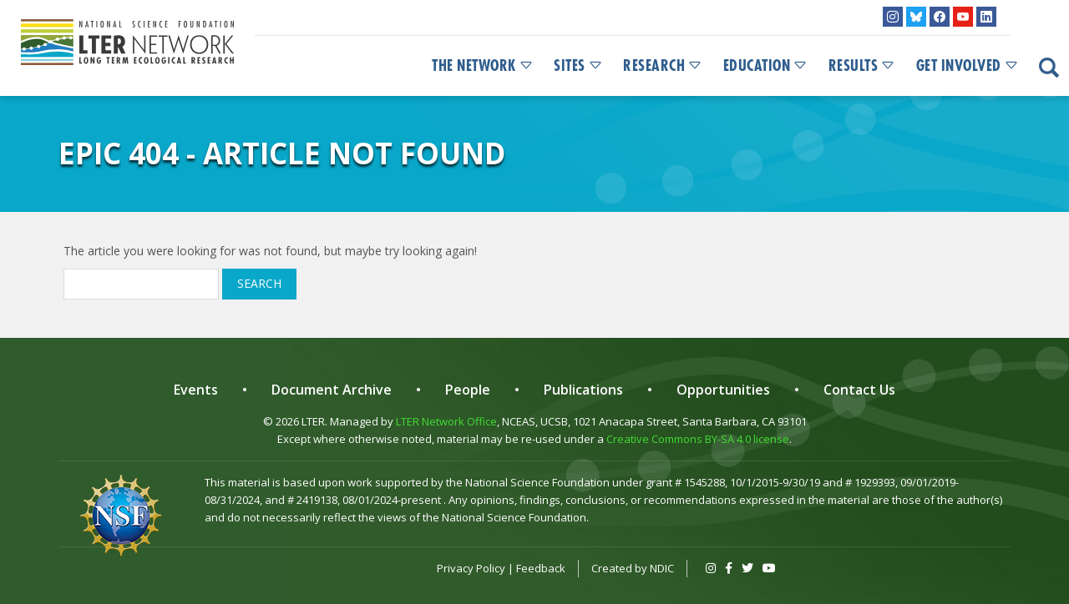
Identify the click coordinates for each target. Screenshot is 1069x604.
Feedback (540, 568)
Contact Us (859, 389)
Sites (578, 65)
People (467, 389)
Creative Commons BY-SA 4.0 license (697, 438)
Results (862, 65)
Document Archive (331, 389)
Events (196, 389)
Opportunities (723, 389)
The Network (483, 65)
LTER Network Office (446, 421)
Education (765, 65)
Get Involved (968, 65)
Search (259, 283)
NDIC (662, 568)
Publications (583, 389)
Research (663, 65)
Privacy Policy (471, 568)
